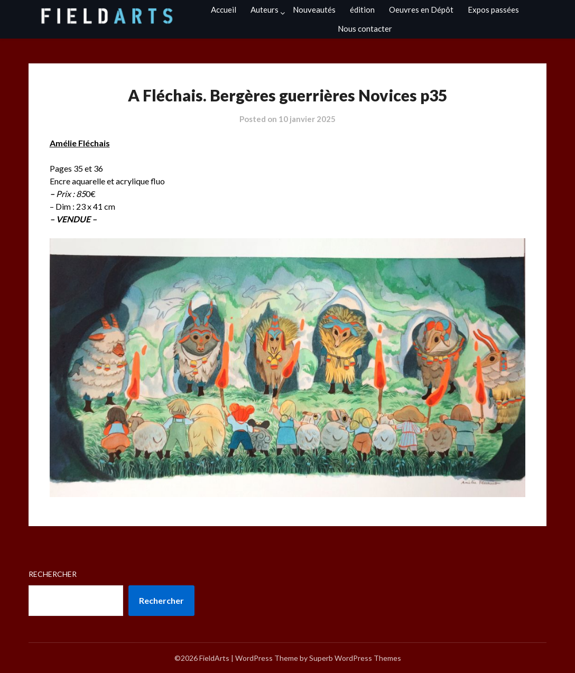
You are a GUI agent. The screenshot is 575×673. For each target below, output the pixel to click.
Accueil (223, 9)
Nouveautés (314, 9)
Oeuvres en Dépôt (421, 9)
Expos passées (493, 9)
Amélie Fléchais (80, 143)
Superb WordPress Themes (355, 657)
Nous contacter (365, 28)
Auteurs (265, 9)
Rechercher (53, 573)
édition (362, 9)
